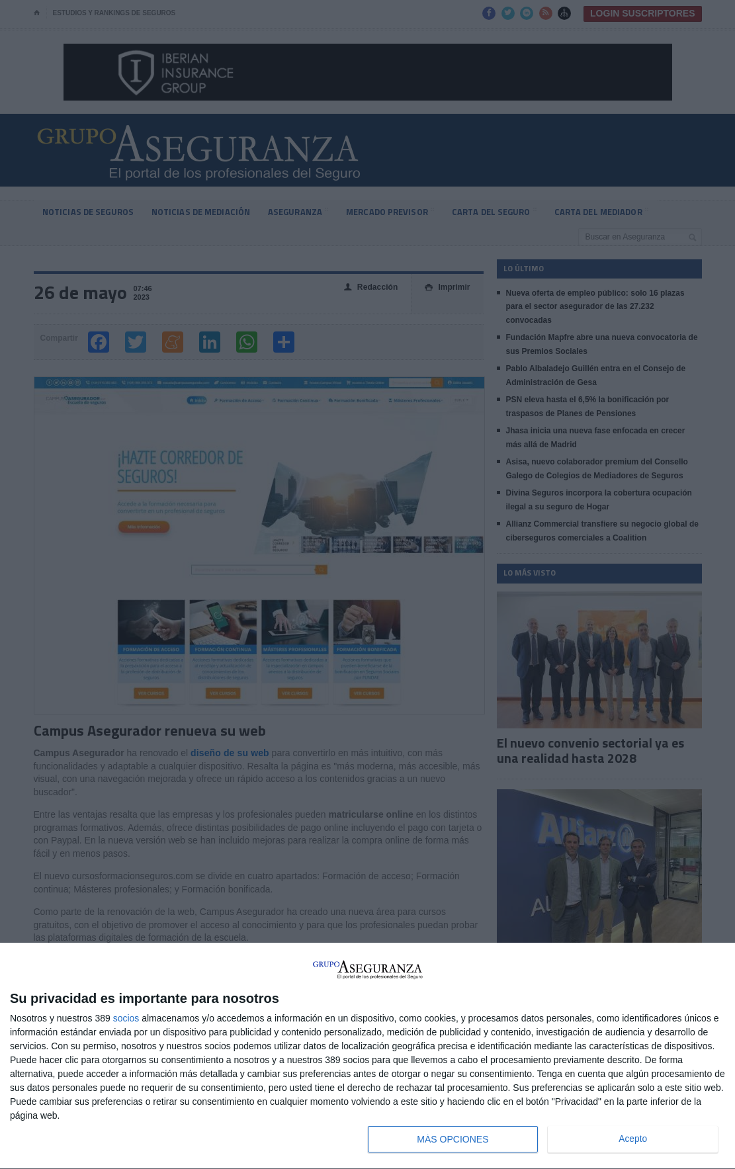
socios (126, 1018)
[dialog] (367, 1056)
